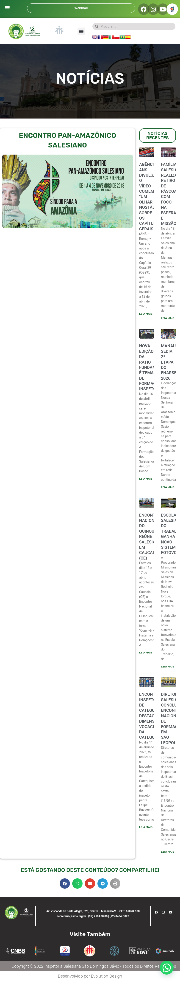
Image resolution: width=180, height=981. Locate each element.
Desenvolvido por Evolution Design (90, 976)
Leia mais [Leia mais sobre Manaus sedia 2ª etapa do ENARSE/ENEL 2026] (167, 487)
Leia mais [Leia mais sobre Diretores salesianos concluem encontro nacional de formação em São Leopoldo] (167, 851)
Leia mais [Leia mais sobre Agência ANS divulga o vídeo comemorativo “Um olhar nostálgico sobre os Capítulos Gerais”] (145, 313)
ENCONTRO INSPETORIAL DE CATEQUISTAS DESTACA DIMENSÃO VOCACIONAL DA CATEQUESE (152, 716)
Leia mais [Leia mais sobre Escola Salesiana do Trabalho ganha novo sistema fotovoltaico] (167, 666)
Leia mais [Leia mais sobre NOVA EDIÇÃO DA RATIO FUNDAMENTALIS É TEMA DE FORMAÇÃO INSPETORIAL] (145, 478)
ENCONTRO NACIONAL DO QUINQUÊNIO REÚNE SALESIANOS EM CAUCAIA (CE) (151, 536)
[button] (7, 7)
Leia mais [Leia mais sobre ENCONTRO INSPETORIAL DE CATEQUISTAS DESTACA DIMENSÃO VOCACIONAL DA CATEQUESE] (145, 827)
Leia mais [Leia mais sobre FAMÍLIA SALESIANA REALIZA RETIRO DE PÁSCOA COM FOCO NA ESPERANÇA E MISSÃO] (167, 318)
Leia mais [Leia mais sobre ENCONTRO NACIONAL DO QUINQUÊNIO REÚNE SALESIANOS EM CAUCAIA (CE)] (145, 652)
